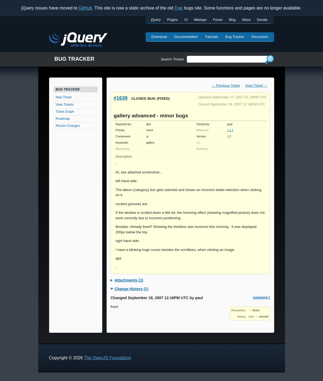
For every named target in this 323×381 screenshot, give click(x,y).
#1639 (120, 98)
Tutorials (211, 37)
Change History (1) (131, 289)
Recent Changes (68, 126)
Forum (218, 20)
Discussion (259, 37)
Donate (262, 20)
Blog (232, 20)
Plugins (172, 20)
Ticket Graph (65, 112)
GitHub (85, 8)
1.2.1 (230, 130)
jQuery (156, 20)
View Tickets (64, 104)
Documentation (186, 37)
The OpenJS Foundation (107, 358)
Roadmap (63, 119)
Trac (178, 8)
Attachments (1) (128, 280)
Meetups (200, 20)
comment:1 (261, 297)
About (246, 20)
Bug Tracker (234, 37)
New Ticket (64, 97)
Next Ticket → (256, 85)
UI (186, 20)
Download (159, 37)
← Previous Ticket (226, 85)
